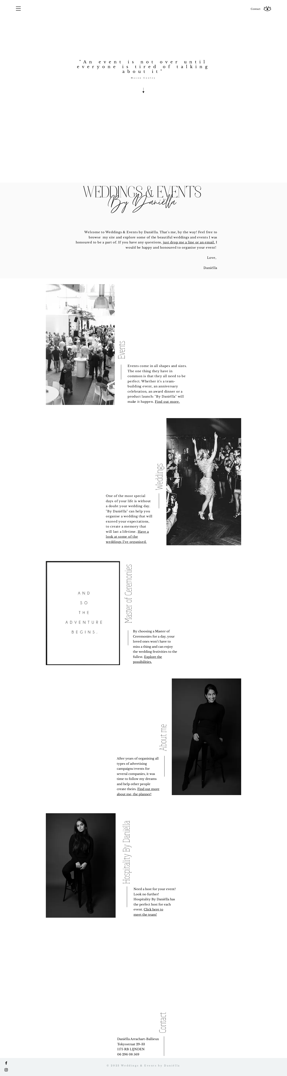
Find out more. (167, 402)
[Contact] (255, 9)
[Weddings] (159, 456)
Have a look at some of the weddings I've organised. (127, 537)
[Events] (121, 321)
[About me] (163, 716)
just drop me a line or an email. (189, 242)
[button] (18, 8)
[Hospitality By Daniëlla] (126, 845)
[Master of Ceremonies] (128, 584)
